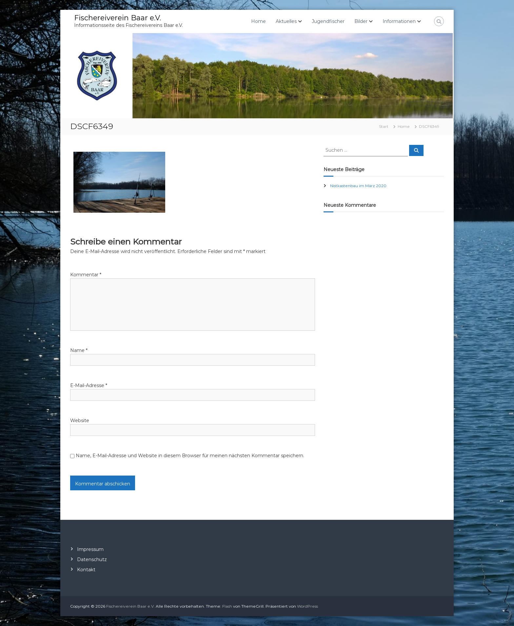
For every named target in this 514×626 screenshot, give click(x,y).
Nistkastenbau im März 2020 (358, 185)
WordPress (307, 606)
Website (79, 420)
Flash (227, 606)
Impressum (90, 549)
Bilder (360, 21)
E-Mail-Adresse (88, 385)
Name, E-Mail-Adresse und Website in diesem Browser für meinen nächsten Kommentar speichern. (190, 456)
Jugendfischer (328, 21)
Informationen (399, 21)
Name (79, 350)
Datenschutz (92, 559)
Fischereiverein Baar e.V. (117, 17)
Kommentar (85, 275)
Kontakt (86, 570)
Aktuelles (286, 21)
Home (258, 21)
